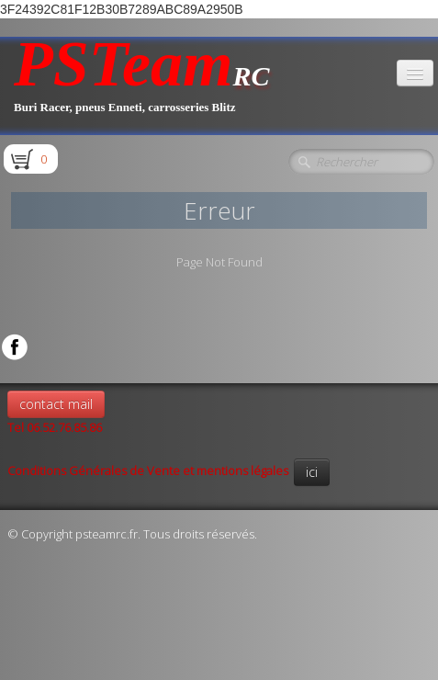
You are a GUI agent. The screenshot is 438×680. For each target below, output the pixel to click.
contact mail (56, 404)
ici (312, 472)
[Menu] (415, 73)
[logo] (142, 86)
